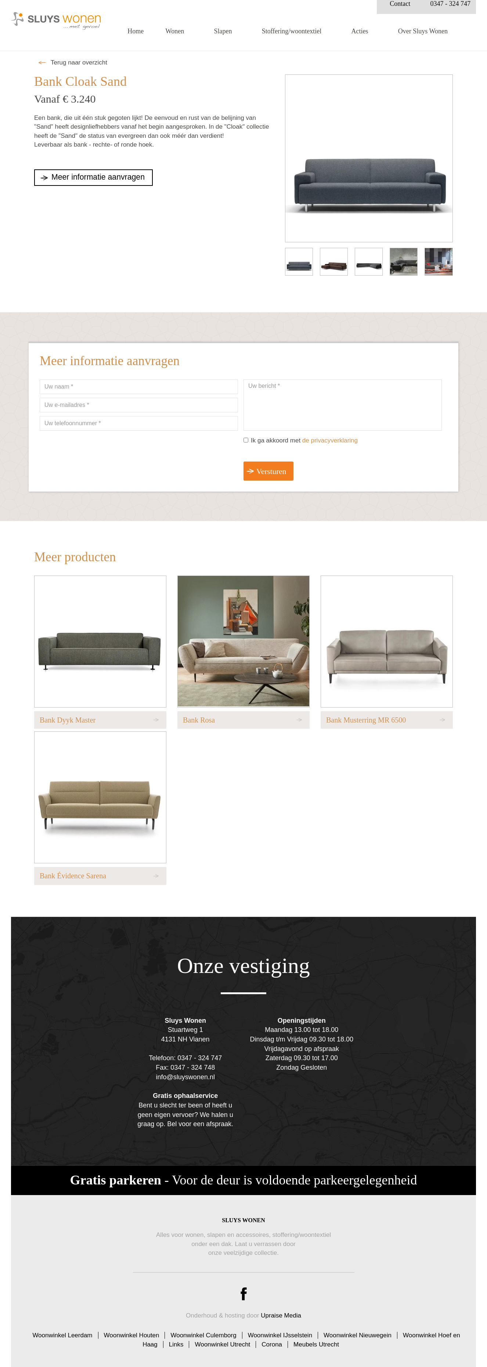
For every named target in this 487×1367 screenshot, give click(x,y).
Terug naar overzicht (79, 62)
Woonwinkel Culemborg (203, 1331)
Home (135, 37)
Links (176, 1340)
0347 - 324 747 (450, 10)
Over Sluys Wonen (423, 37)
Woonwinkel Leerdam (62, 1331)
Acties (359, 37)
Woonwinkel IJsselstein (280, 1331)
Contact (400, 10)
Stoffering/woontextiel (292, 37)
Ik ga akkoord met (304, 440)
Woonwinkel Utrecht (222, 1340)
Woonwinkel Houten (131, 1331)
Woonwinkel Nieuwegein (358, 1331)
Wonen (175, 37)
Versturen (272, 471)
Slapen (223, 37)
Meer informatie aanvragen (101, 177)
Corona (271, 1340)
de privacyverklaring (330, 440)
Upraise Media (281, 1311)
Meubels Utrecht (316, 1340)
